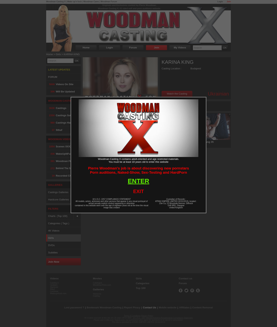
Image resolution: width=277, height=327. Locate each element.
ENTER (138, 181)
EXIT (138, 191)
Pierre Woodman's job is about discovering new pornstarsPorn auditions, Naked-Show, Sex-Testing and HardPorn (138, 170)
